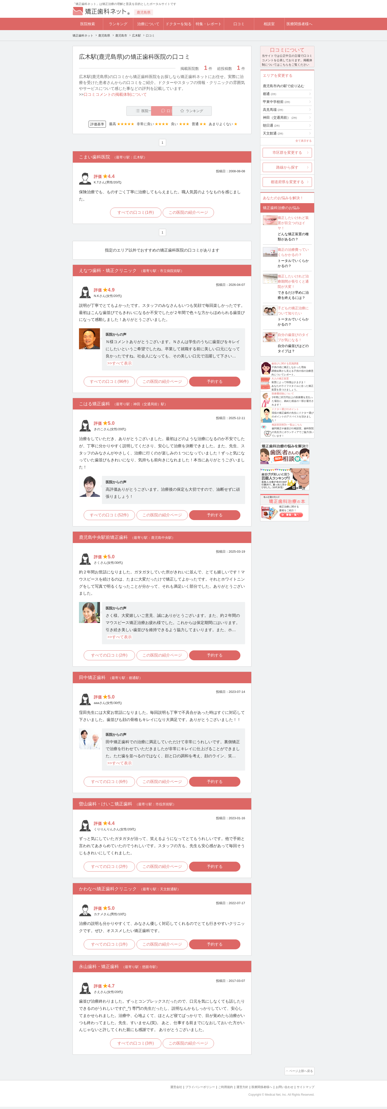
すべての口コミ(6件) (108, 783)
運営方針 (237, 1089)
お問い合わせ (282, 1089)
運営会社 (166, 1089)
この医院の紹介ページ (189, 213)
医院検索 (87, 24)
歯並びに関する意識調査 (285, 363)
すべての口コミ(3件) (135, 1046)
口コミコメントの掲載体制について (115, 94)
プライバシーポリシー (192, 1089)
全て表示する (303, 140)
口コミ (239, 24)
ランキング (118, 24)
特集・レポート (209, 24)
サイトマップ (304, 1089)
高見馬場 (273, 110)
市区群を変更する (287, 152)
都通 (269, 94)
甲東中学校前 (276, 102)
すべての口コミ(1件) (135, 213)
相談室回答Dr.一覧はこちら (287, 424)
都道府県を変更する (287, 182)
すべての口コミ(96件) (108, 383)
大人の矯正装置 (280, 378)
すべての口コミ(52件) (108, 516)
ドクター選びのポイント (285, 409)
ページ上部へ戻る (300, 1074)
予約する (216, 383)
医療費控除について (283, 393)
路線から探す (287, 167)
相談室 (269, 24)
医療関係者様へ (299, 24)
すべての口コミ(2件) (108, 657)
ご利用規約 (219, 1089)
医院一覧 (113, 111)
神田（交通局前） (280, 117)
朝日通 (271, 125)
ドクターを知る (179, 24)
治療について (148, 24)
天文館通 (273, 133)
